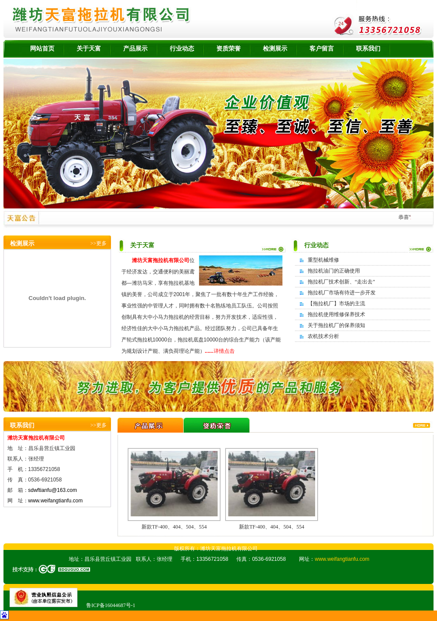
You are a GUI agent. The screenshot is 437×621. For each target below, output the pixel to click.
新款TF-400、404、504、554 (174, 527)
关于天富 (89, 48)
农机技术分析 (323, 336)
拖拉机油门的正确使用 (334, 271)
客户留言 (321, 48)
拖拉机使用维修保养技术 (336, 314)
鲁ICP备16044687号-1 (110, 605)
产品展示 (135, 48)
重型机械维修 (323, 260)
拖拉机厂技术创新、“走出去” (341, 282)
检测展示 (275, 48)
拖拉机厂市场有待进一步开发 (342, 293)
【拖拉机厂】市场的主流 (336, 303)
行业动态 (182, 48)
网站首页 (42, 48)
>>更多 (98, 243)
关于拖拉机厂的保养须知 (336, 325)
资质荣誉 (228, 48)
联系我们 (368, 48)
